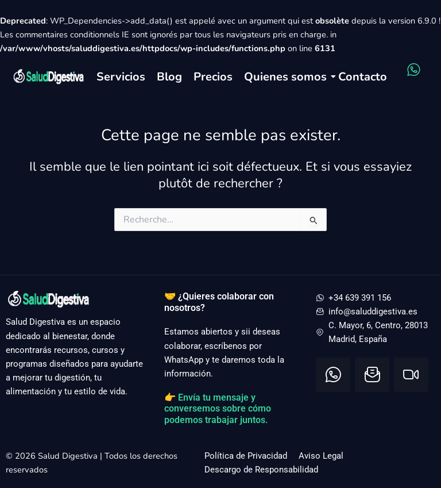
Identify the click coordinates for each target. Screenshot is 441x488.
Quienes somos (285, 76)
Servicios (120, 76)
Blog (169, 76)
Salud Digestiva (69, 456)
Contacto (362, 76)
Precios (213, 76)
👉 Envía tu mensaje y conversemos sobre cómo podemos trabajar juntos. (217, 408)
